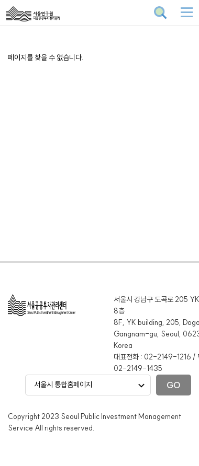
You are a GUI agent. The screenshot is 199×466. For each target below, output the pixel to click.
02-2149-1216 (167, 357)
